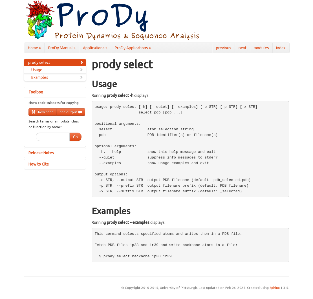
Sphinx (275, 287)
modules (261, 48)
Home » (34, 48)
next (242, 48)
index (281, 48)
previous (223, 48)
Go (75, 137)
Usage (57, 70)
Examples (57, 77)
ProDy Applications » (133, 48)
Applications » (95, 48)
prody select (55, 62)
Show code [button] (43, 112)
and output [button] (70, 112)
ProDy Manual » (62, 48)
